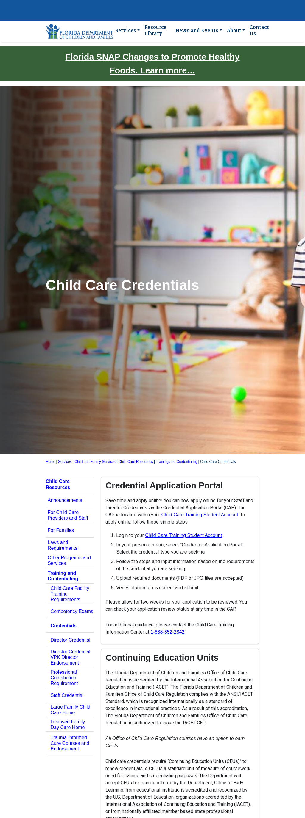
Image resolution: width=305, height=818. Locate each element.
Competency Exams (72, 611)
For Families (61, 530)
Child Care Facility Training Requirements (70, 594)
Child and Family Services (94, 462)
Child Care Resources (135, 462)
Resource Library (155, 30)
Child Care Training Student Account (199, 514)
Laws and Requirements (62, 545)
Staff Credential (67, 695)
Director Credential (70, 640)
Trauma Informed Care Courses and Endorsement (70, 743)
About (234, 30)
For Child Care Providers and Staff (68, 515)
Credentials (64, 625)
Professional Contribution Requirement (64, 678)
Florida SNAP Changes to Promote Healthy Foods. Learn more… (152, 63)
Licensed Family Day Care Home (68, 724)
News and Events (196, 30)
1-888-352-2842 (167, 631)
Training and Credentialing (176, 462)
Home (50, 462)
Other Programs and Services (69, 560)
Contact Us (259, 30)
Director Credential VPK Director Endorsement (70, 657)
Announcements (65, 500)
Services (125, 30)
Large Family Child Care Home (70, 709)
